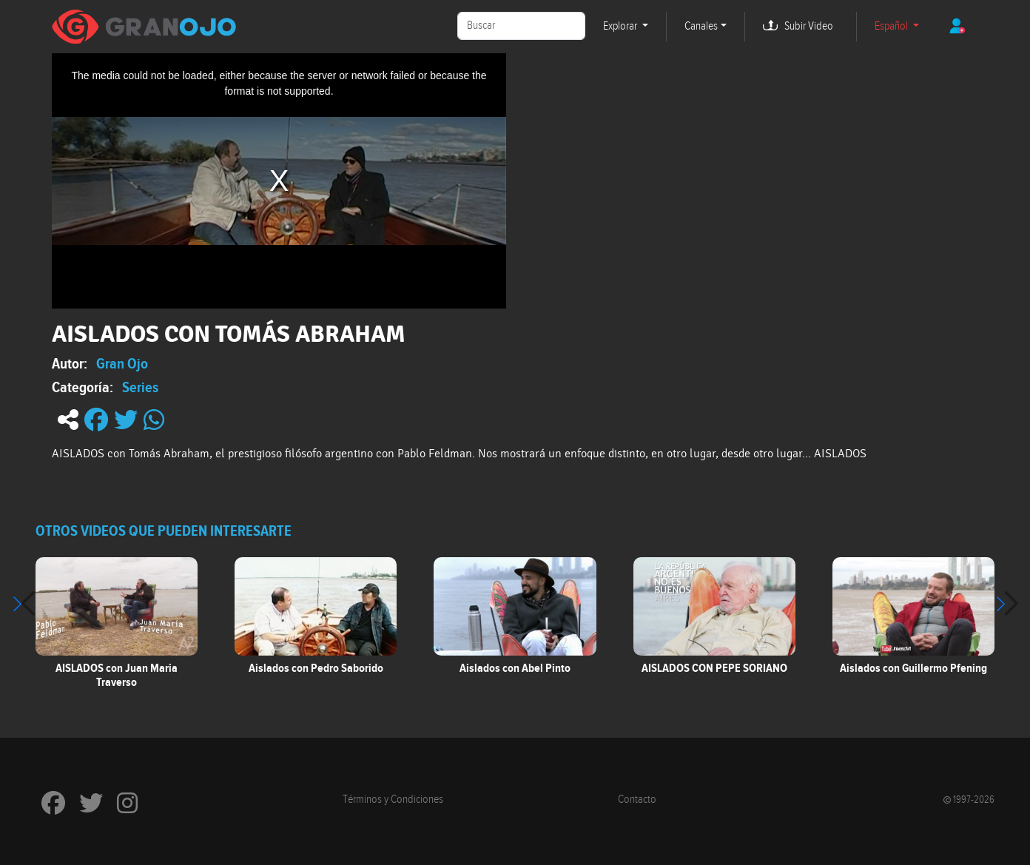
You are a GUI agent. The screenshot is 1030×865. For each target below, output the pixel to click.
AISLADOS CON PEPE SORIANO (714, 668)
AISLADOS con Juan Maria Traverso (116, 675)
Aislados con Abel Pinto (515, 668)
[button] (1007, 604)
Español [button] (892, 26)
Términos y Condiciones (393, 799)
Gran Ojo (122, 363)
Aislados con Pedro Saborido (316, 668)
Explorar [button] (621, 26)
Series (140, 387)
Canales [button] (701, 26)
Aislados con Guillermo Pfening (913, 668)
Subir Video (808, 26)
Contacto (637, 799)
